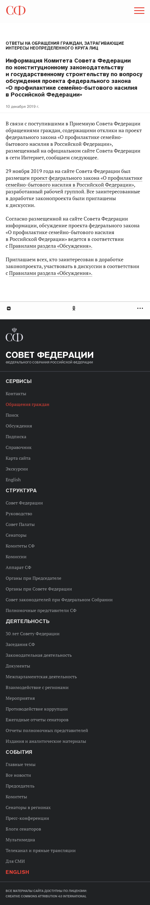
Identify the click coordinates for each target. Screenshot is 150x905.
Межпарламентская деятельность (41, 676)
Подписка (16, 436)
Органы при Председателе (33, 578)
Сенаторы (16, 535)
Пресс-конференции (27, 818)
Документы (18, 666)
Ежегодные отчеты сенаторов (37, 719)
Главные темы (21, 764)
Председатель (20, 786)
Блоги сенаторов (23, 829)
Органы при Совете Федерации (39, 589)
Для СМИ (15, 861)
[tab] (75, 308)
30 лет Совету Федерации (33, 633)
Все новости (18, 775)
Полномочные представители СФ (41, 610)
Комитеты (16, 796)
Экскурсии (17, 469)
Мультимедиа (20, 839)
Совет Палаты (20, 524)
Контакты (16, 393)
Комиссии (16, 556)
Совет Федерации (24, 503)
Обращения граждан (27, 404)
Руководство (19, 513)
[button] (138, 11)
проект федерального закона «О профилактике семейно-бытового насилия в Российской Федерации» (74, 181)
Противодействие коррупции (37, 709)
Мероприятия (20, 698)
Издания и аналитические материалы (46, 741)
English (13, 479)
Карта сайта (18, 458)
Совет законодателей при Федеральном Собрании (59, 599)
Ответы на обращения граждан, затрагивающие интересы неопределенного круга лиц (65, 46)
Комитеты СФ (20, 546)
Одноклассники (74, 308)
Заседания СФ (20, 644)
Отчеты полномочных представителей (47, 730)
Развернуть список (140, 308)
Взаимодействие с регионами (37, 687)
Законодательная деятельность (39, 655)
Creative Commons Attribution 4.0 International (46, 896)
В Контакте (8, 308)
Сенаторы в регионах (28, 807)
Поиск (12, 415)
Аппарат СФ (18, 567)
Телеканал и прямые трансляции (41, 850)
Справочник (19, 447)
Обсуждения (19, 426)
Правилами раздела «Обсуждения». (50, 246)
